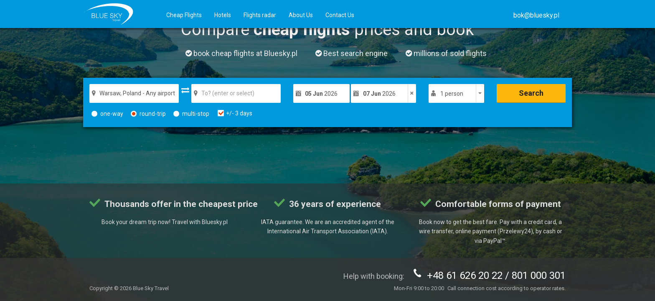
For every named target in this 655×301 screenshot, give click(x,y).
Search (531, 93)
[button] (536, 15)
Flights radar (260, 15)
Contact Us (339, 15)
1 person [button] (451, 93)
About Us (301, 15)
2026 (321, 93)
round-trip (148, 113)
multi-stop (191, 113)
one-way (107, 113)
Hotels (222, 15)
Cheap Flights (184, 15)
